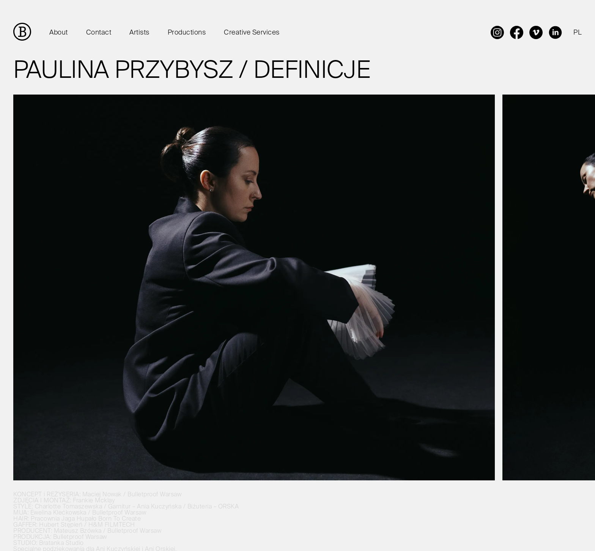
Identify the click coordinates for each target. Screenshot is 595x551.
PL (577, 32)
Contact (99, 32)
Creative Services (252, 32)
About (58, 32)
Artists (139, 32)
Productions (187, 32)
